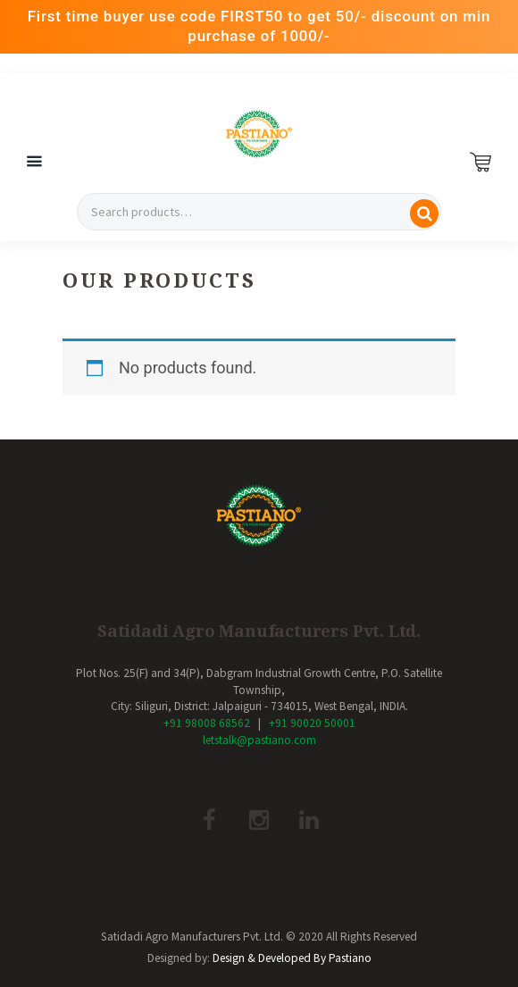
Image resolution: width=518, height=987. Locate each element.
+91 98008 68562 (206, 723)
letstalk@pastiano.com (259, 740)
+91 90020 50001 (312, 723)
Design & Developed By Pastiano (292, 958)
